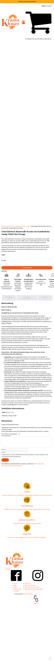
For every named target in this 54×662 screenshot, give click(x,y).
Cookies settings (27, 594)
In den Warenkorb (27, 267)
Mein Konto (27, 583)
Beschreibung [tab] (9, 297)
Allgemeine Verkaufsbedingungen (33, 589)
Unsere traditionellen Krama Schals (20, 226)
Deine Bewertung (6, 434)
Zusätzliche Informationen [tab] (27, 297)
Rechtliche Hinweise (29, 585)
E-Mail (3, 452)
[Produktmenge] (4, 264)
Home (3, 226)
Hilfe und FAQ (18, 589)
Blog (15, 585)
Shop (15, 587)
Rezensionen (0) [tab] (45, 297)
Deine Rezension (6, 435)
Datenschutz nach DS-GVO (31, 587)
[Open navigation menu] (52, 22)
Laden (7, 226)
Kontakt (7, 569)
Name (3, 449)
